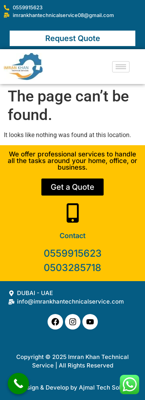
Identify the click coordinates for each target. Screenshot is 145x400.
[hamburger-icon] (121, 66)
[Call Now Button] (18, 383)
